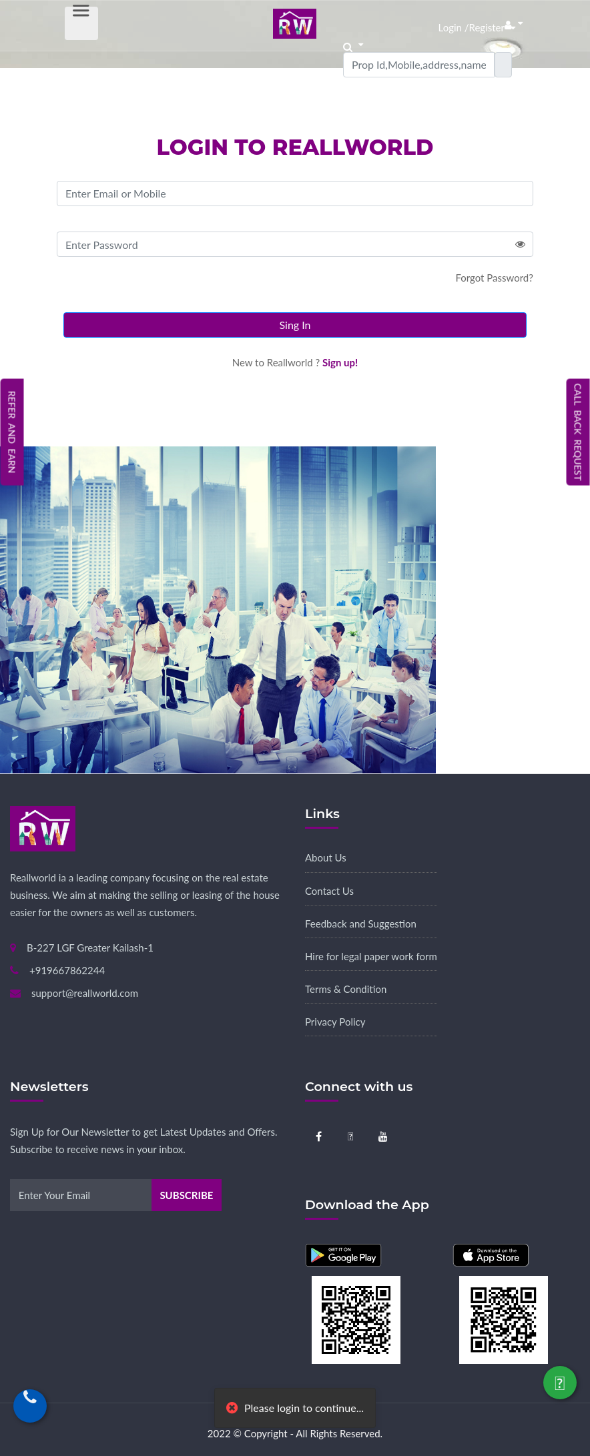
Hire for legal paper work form (371, 956)
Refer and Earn (12, 432)
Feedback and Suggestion (360, 924)
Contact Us (329, 891)
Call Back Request (578, 432)
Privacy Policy (335, 1022)
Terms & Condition (345, 989)
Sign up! (340, 362)
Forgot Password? (494, 278)
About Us (325, 857)
